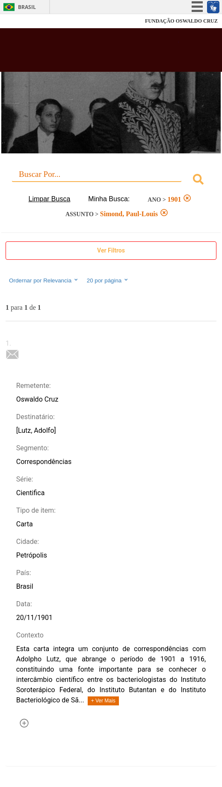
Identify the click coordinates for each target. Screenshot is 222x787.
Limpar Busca (50, 199)
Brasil (27, 7)
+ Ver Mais (103, 701)
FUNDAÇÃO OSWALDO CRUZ (181, 21)
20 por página (108, 280)
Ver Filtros (111, 250)
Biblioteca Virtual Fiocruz (93, 52)
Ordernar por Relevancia (44, 280)
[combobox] (111, 180)
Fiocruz (25, 21)
